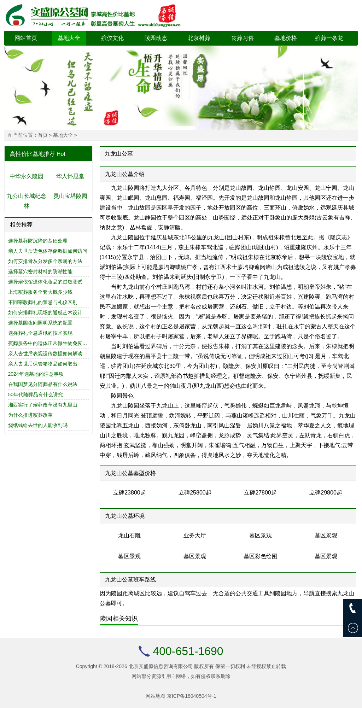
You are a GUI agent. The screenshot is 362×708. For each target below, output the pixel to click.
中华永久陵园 (26, 176)
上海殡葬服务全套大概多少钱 (40, 292)
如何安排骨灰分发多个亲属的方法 (45, 261)
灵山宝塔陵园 (70, 196)
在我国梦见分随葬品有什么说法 (42, 384)
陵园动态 (156, 38)
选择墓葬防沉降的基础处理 (38, 241)
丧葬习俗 (242, 38)
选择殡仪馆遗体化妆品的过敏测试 (45, 282)
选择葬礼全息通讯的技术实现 (40, 333)
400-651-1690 (188, 651)
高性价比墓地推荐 (32, 154)
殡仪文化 (112, 38)
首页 (43, 135)
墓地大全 (69, 38)
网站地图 (155, 696)
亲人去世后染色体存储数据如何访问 (47, 251)
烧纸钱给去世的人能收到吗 (38, 425)
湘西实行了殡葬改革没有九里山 (42, 405)
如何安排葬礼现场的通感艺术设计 (45, 312)
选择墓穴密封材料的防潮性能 (40, 271)
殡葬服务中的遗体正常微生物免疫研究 (50, 343)
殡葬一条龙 (329, 38)
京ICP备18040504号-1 (191, 696)
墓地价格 (285, 38)
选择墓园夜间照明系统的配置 (40, 323)
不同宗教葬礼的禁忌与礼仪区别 (42, 302)
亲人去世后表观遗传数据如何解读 (45, 353)
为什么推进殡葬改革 (30, 415)
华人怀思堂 (70, 176)
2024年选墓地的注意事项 (36, 374)
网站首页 (25, 38)
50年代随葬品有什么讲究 (35, 394)
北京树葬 (199, 38)
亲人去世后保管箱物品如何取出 (42, 364)
